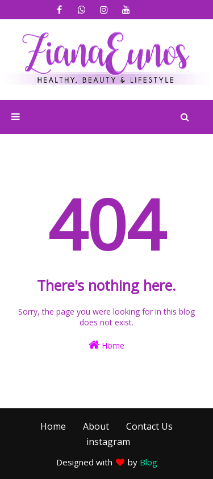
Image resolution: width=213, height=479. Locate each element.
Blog (148, 462)
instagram (108, 441)
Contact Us (149, 426)
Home (106, 345)
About (96, 426)
